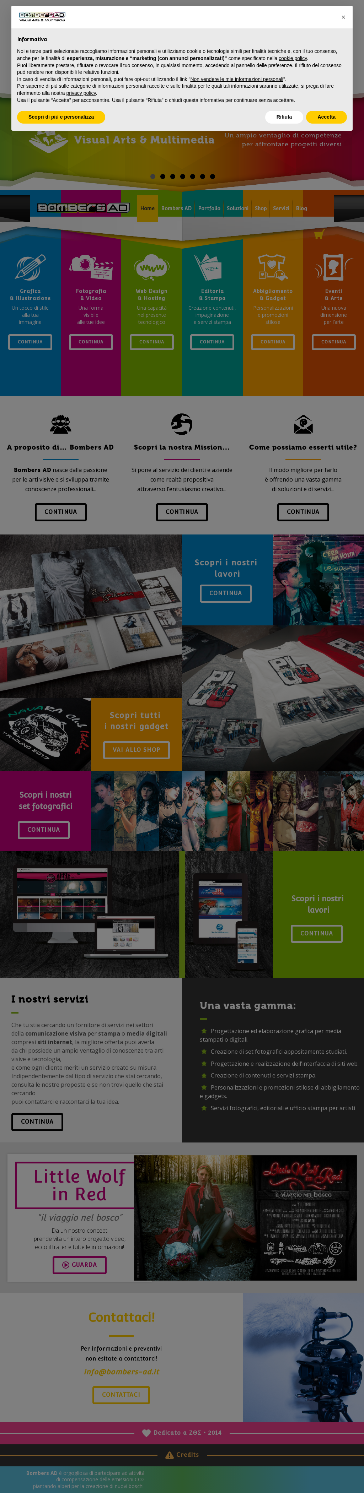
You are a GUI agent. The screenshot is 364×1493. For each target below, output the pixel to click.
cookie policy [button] (293, 58)
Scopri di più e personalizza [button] (61, 117)
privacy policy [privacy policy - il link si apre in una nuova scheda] (81, 93)
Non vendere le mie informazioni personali (236, 79)
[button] (343, 17)
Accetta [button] (326, 117)
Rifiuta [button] (284, 117)
